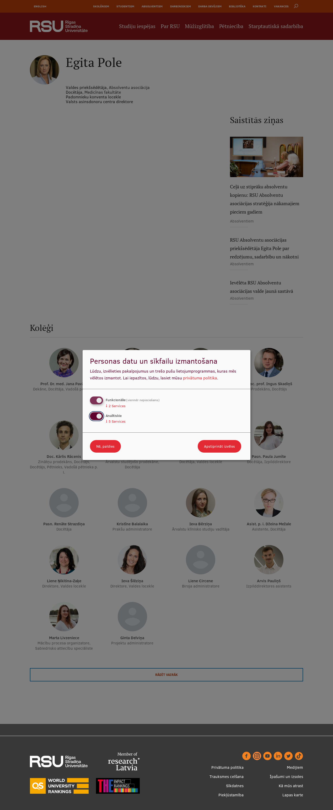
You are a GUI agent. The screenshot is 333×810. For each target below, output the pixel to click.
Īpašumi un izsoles (286, 776)
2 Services (116, 406)
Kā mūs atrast (291, 785)
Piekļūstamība (231, 795)
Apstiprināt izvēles (219, 446)
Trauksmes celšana (227, 776)
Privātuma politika (227, 767)
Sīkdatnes (235, 785)
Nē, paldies (105, 446)
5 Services (116, 421)
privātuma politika (200, 378)
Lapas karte (292, 795)
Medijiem (295, 767)
